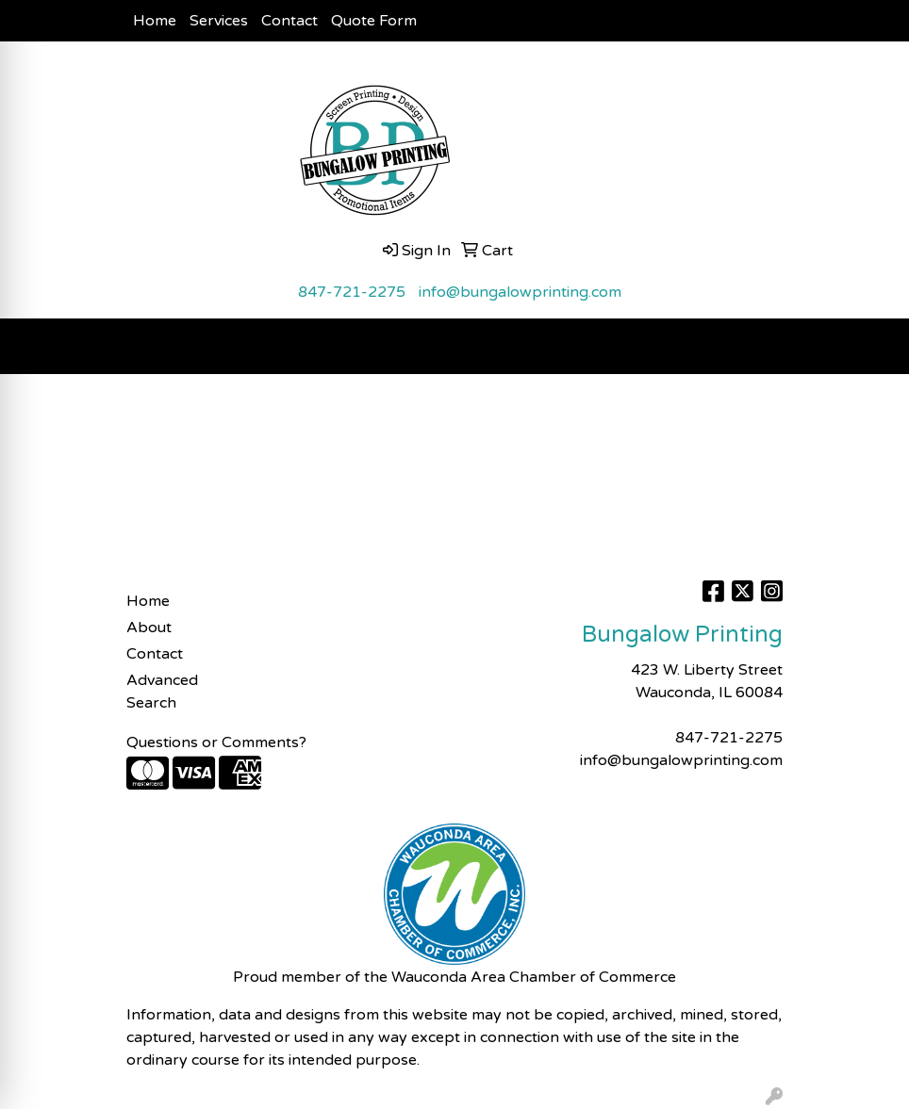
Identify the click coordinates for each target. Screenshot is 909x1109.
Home (154, 20)
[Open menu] (871, 347)
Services (219, 20)
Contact (289, 20)
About (149, 627)
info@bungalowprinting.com (520, 292)
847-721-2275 (351, 292)
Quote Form (374, 20)
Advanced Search (162, 691)
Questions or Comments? (216, 742)
